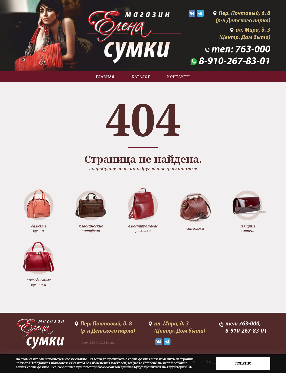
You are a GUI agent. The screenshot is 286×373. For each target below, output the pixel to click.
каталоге (186, 168)
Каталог (141, 76)
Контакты (178, 76)
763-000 (252, 50)
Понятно (243, 363)
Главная (105, 76)
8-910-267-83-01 (234, 62)
